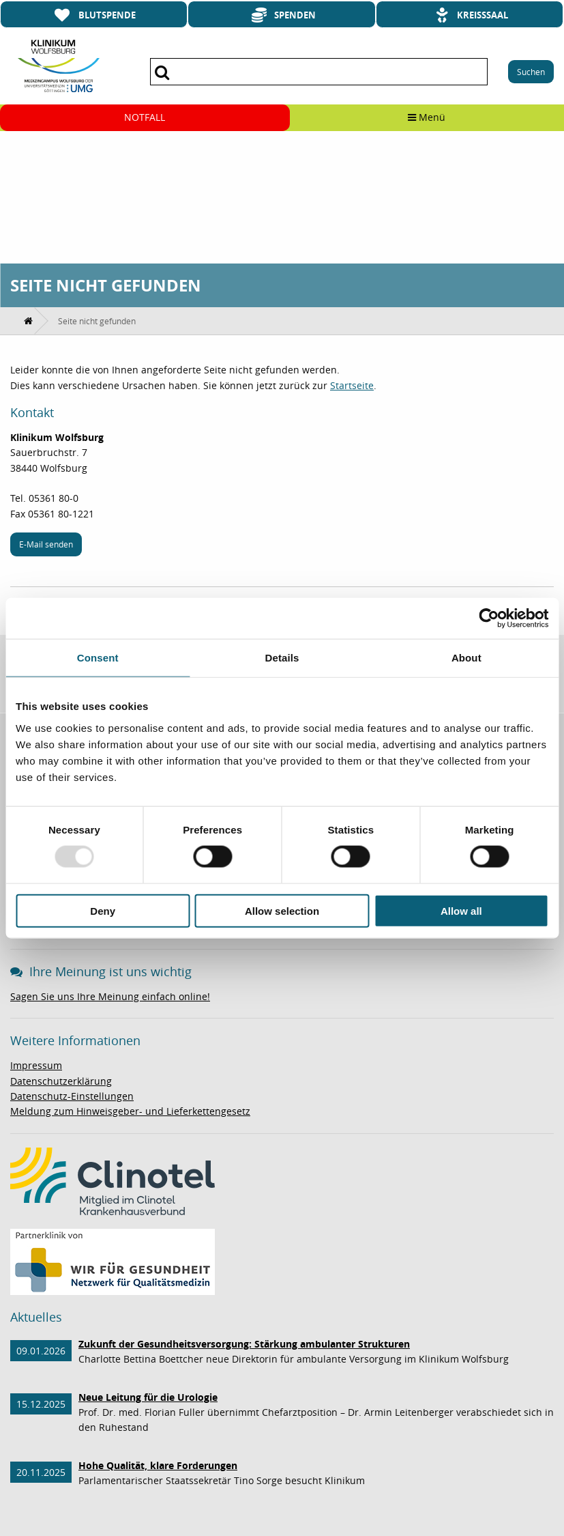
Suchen (531, 71)
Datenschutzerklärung (61, 1081)
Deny (102, 910)
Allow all (461, 910)
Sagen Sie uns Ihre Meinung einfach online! (110, 996)
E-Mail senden (46, 544)
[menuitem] (29, 321)
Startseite (352, 385)
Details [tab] (282, 658)
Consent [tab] (98, 658)
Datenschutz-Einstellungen (72, 1096)
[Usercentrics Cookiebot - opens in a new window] (488, 618)
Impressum (36, 1065)
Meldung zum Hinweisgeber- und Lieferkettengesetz (130, 1111)
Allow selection (282, 910)
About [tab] (466, 658)
